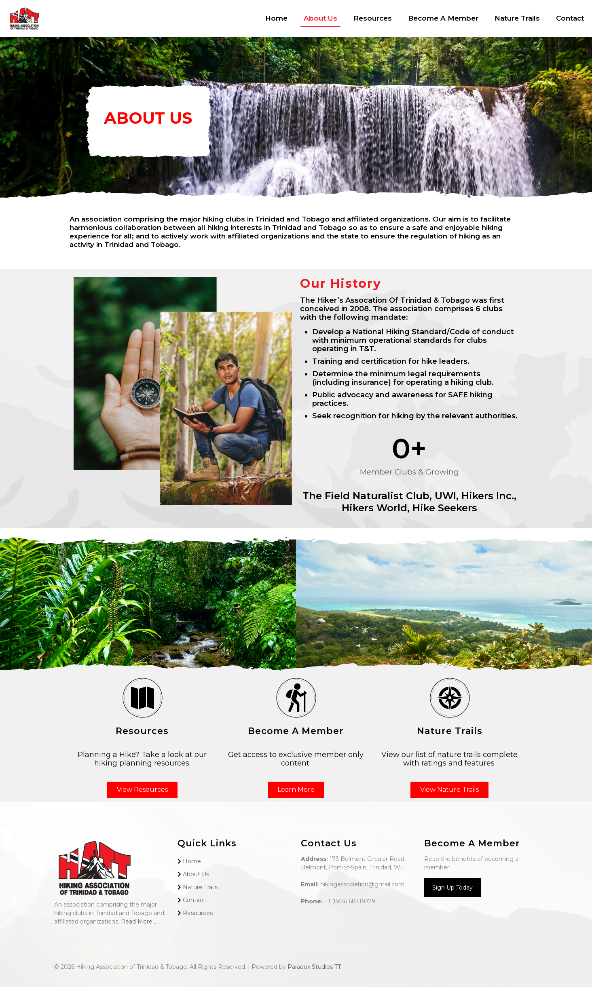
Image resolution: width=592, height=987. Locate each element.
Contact (194, 900)
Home (192, 861)
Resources (198, 913)
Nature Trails (200, 887)
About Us (196, 874)
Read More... (138, 921)
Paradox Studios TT (314, 966)
